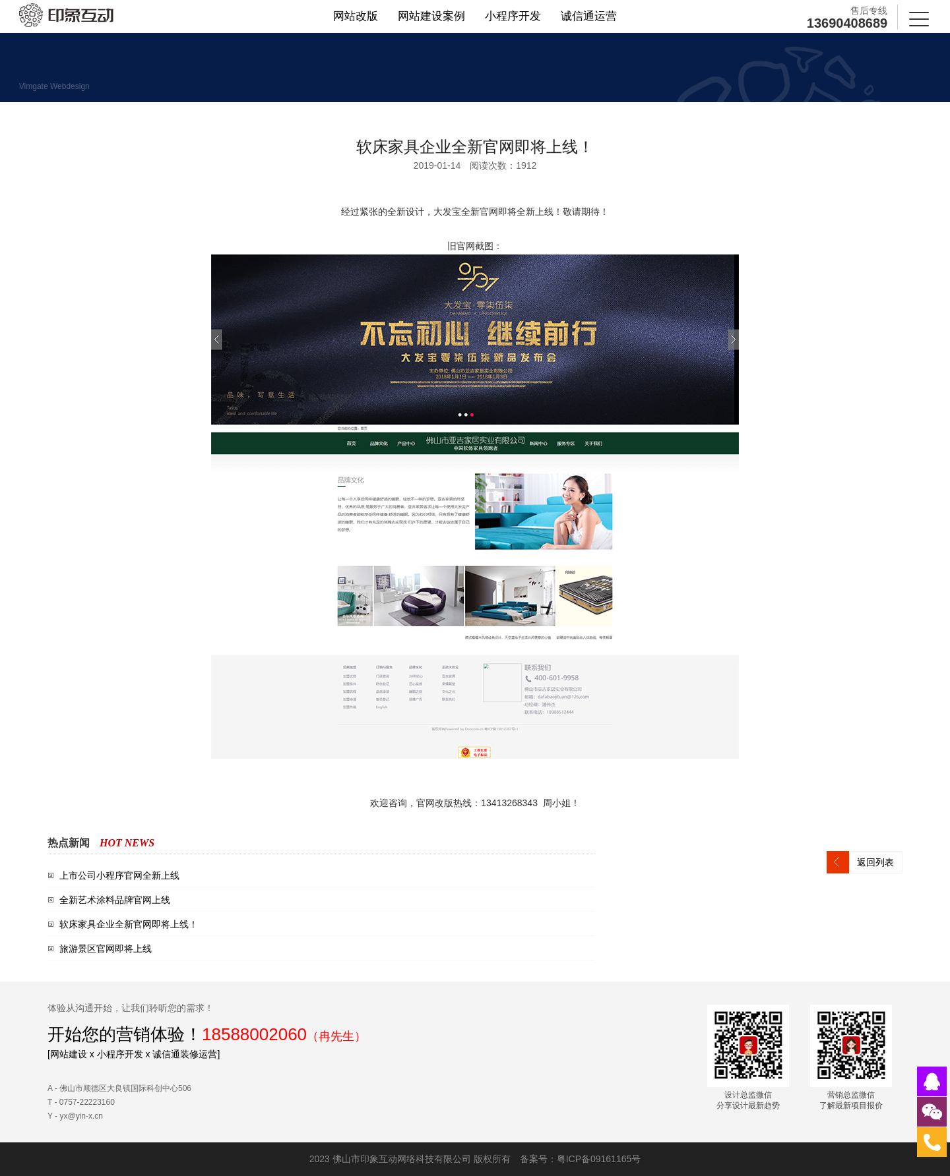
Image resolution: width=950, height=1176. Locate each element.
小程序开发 (513, 15)
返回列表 (875, 862)
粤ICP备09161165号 (599, 1159)
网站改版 (355, 15)
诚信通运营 (589, 15)
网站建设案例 (431, 15)
